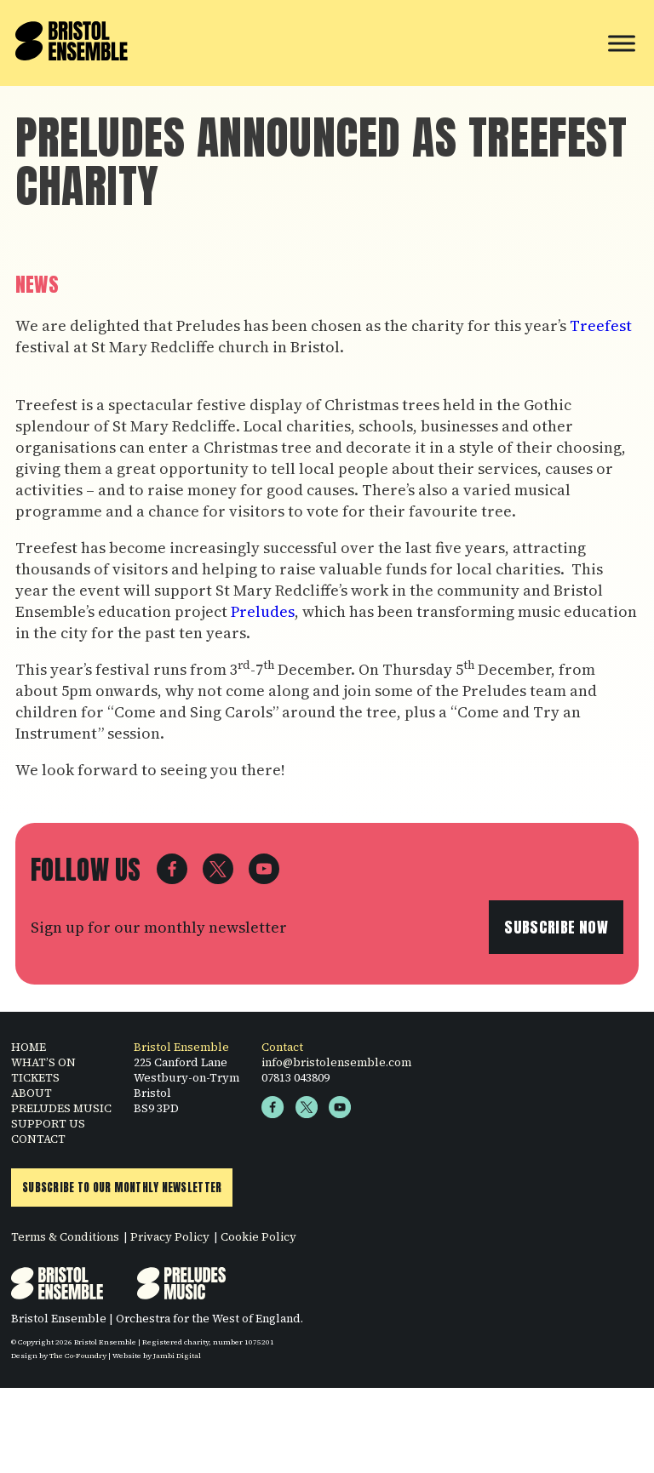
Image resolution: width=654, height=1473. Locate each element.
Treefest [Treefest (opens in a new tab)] (601, 325)
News (37, 285)
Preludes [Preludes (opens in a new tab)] (263, 611)
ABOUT (31, 1096)
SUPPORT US (48, 1126)
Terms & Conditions (65, 1239)
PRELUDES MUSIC (61, 1111)
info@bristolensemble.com (336, 1065)
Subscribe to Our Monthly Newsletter (121, 1191)
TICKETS (35, 1080)
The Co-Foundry (77, 1359)
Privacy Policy (169, 1239)
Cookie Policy (258, 1239)
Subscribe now (556, 930)
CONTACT (38, 1142)
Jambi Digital (177, 1359)
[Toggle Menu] (621, 43)
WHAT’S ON (43, 1065)
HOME (28, 1050)
